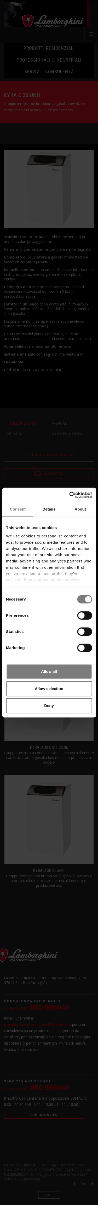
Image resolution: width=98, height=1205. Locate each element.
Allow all (49, 671)
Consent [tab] (18, 509)
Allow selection (49, 688)
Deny (49, 705)
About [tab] (80, 509)
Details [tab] (49, 509)
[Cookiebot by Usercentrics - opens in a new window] (70, 494)
